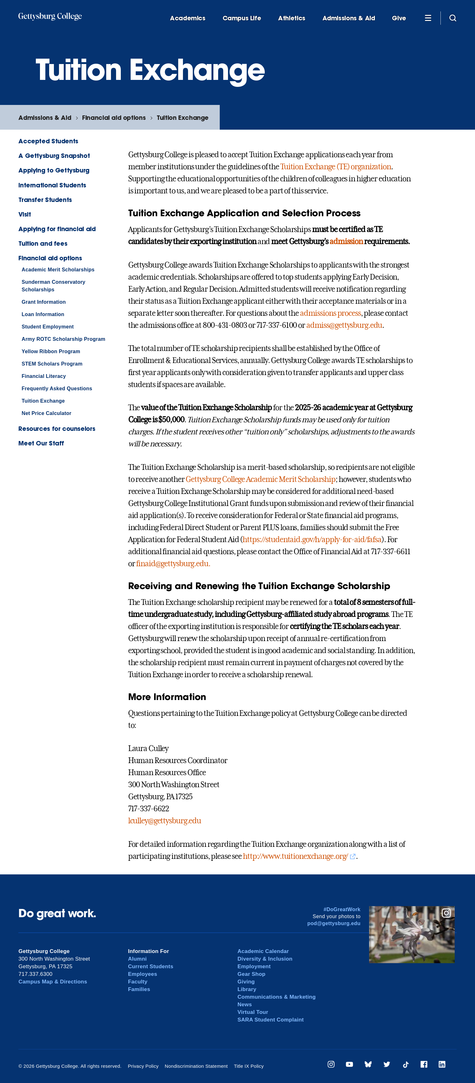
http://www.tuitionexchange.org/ (295, 856)
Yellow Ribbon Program (51, 351)
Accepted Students (48, 141)
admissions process (330, 313)
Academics (187, 18)
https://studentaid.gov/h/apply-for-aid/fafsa (312, 539)
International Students (52, 185)
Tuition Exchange (183, 117)
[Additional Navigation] (428, 17)
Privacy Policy (143, 1066)
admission (346, 241)
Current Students (150, 966)
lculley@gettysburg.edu (164, 820)
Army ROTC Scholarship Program (63, 339)
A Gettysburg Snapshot (54, 155)
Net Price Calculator (46, 413)
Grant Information (44, 302)
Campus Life (242, 18)
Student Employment (48, 326)
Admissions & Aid (348, 18)
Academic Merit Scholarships (58, 269)
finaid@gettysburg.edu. (173, 563)
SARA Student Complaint (271, 1020)
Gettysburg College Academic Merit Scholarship (260, 479)
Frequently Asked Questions (57, 388)
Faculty (137, 982)
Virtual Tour (253, 1012)
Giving (246, 982)
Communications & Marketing (277, 997)
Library (247, 989)
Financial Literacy (44, 376)
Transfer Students (45, 199)
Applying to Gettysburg (53, 170)
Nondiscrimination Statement (196, 1066)
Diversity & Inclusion (265, 959)
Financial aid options (114, 117)
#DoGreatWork (342, 909)
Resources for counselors (56, 428)
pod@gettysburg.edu (334, 923)
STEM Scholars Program (52, 363)
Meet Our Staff (41, 443)
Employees (142, 974)
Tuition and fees (42, 243)
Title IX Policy (249, 1066)
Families (139, 989)
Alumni (137, 959)
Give (399, 18)
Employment (254, 966)
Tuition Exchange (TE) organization (335, 166)
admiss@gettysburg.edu (344, 325)
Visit (24, 214)
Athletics (291, 18)
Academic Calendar (263, 951)
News (245, 1005)
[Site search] (452, 17)
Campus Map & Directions (52, 982)
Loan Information (43, 314)
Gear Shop (251, 974)
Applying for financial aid (56, 228)
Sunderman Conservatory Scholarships (53, 285)
